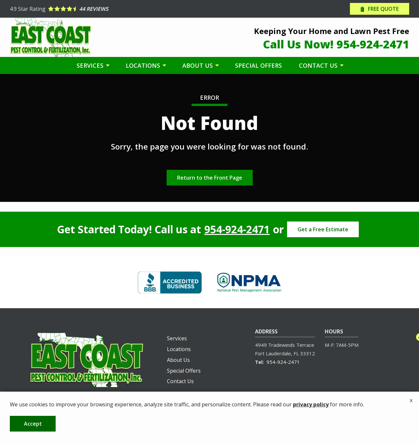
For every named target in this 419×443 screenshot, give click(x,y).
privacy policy (311, 421)
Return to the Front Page (209, 177)
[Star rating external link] (110, 8)
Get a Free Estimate (323, 229)
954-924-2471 (237, 229)
